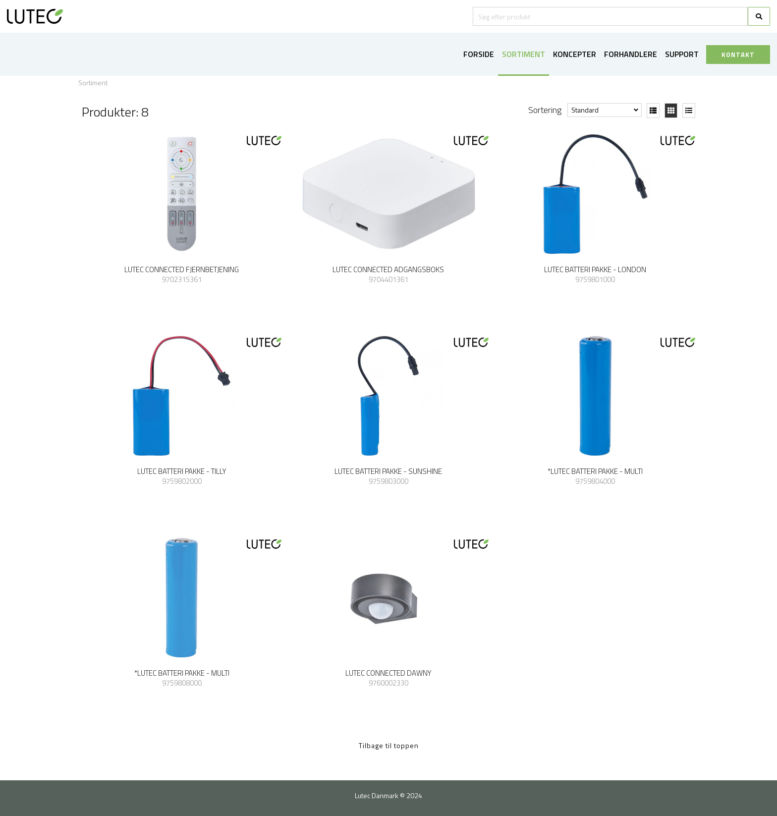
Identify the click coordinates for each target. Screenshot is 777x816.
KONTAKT (738, 54)
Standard (585, 110)
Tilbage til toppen (389, 745)
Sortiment (523, 54)
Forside (478, 54)
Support (682, 54)
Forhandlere (630, 54)
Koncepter (574, 54)
